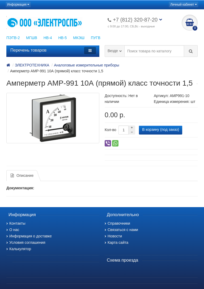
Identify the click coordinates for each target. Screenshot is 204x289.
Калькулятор (18, 249)
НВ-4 (48, 38)
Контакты (15, 223)
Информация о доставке (29, 236)
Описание (22, 175)
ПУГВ (95, 38)
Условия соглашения (25, 242)
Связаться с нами (121, 230)
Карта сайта (116, 242)
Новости (113, 236)
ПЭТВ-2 (13, 38)
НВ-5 (62, 38)
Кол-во (110, 130)
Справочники (117, 223)
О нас (12, 230)
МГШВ (31, 38)
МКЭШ (78, 38)
